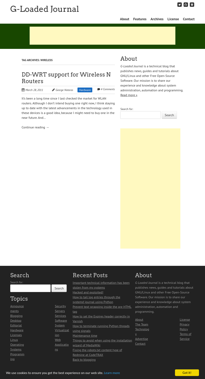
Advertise (141, 339)
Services (60, 316)
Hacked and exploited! (88, 292)
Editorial (16, 325)
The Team (141, 324)
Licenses (16, 335)
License (173, 19)
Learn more (112, 373)
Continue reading (35, 127)
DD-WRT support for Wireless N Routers (66, 78)
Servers (60, 311)
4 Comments (108, 89)
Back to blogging (84, 360)
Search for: (126, 109)
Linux (14, 340)
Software (61, 321)
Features (139, 19)
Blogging (16, 316)
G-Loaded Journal (44, 9)
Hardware (85, 90)
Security (60, 306)
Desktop (15, 321)
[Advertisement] (102, 36)
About (124, 19)
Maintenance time (85, 336)
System (60, 325)
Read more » (128, 95)
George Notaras (64, 90)
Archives (157, 19)
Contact (189, 19)
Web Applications (62, 344)
